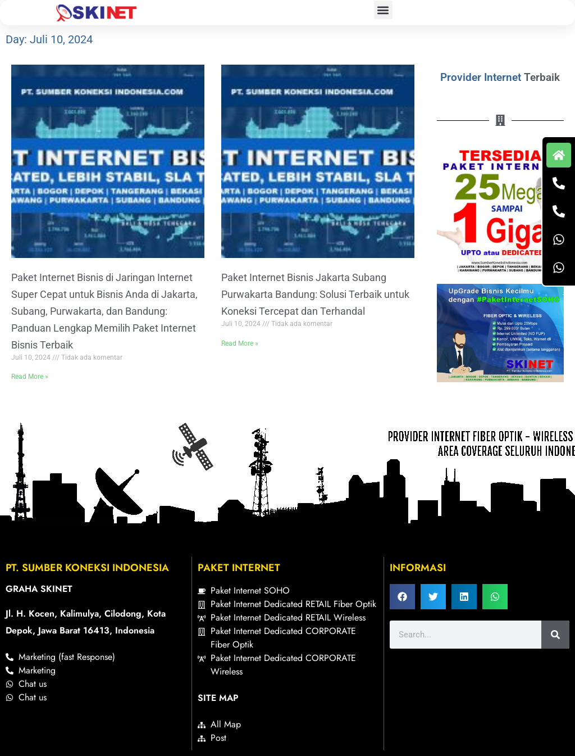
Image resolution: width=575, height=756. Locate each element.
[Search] (555, 635)
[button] (383, 10)
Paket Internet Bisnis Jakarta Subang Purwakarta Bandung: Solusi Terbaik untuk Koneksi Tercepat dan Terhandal (315, 294)
